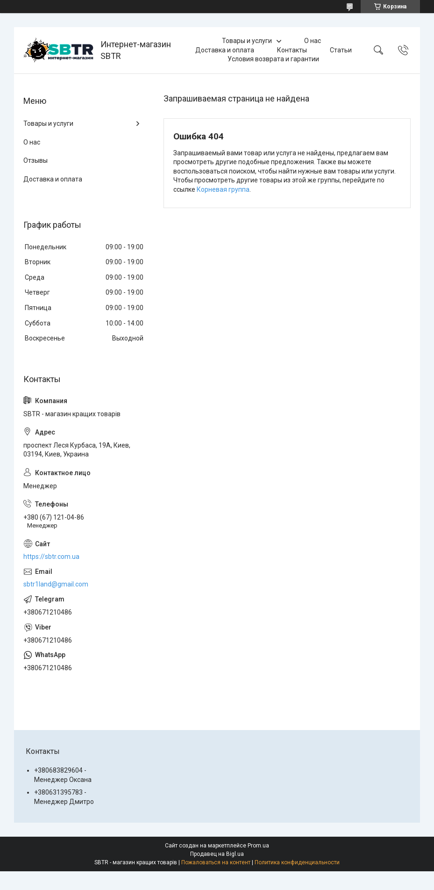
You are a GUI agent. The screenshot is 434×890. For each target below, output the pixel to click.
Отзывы (35, 160)
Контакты (292, 50)
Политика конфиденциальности (297, 862)
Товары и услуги (247, 40)
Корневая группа (223, 189)
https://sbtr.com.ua (51, 556)
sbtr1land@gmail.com (55, 584)
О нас (312, 40)
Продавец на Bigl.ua (217, 854)
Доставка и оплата (224, 50)
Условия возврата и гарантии (273, 59)
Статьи (341, 50)
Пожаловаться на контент (215, 862)
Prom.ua (258, 845)
